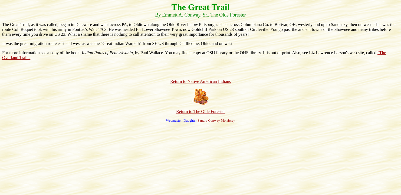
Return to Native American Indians (200, 81)
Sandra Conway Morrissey (216, 120)
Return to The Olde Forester (200, 111)
